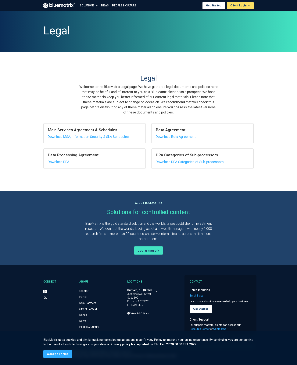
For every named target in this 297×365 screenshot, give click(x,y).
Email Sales (196, 295)
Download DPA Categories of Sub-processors (190, 162)
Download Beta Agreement (176, 137)
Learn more (148, 250)
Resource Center (200, 328)
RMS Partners (87, 303)
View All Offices (138, 313)
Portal (83, 297)
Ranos (83, 315)
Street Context (88, 309)
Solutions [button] (87, 5)
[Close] (57, 354)
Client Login (238, 5)
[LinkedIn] (45, 291)
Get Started (214, 5)
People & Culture (124, 5)
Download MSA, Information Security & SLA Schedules (88, 137)
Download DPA (58, 162)
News (105, 5)
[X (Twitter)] (45, 297)
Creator (83, 291)
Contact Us (219, 328)
